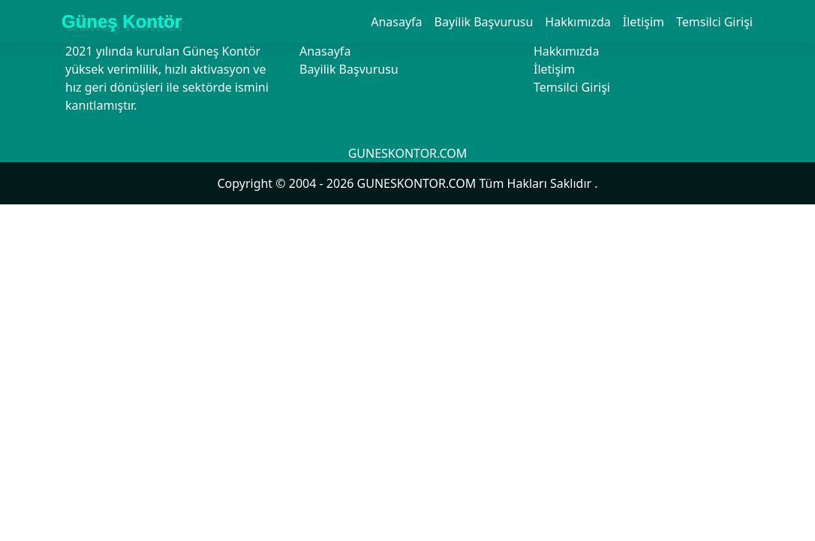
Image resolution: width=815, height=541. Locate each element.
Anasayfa (396, 22)
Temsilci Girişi (714, 22)
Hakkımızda (577, 22)
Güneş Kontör (122, 21)
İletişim (643, 22)
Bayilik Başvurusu (484, 22)
